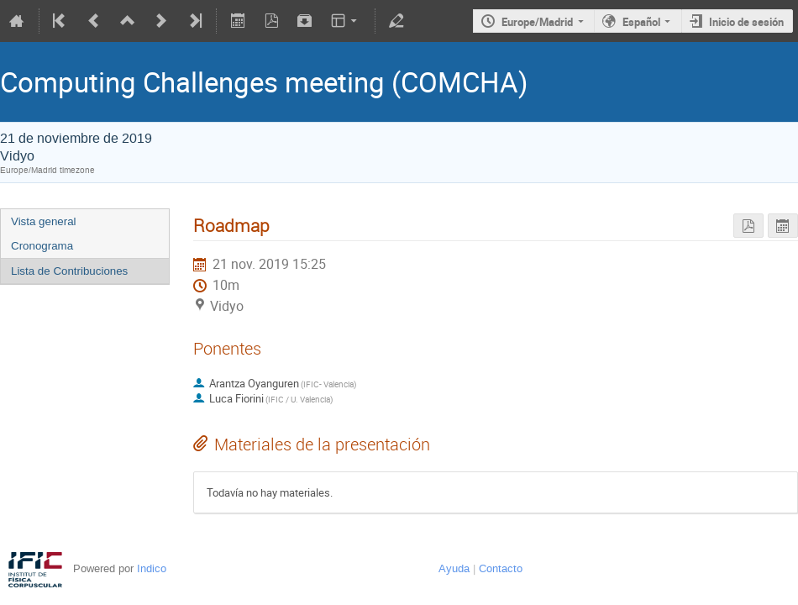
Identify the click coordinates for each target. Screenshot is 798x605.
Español (641, 21)
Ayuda (454, 568)
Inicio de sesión (746, 21)
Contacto (500, 568)
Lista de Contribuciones (69, 271)
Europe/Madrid (537, 21)
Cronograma (42, 245)
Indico (151, 568)
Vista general (43, 221)
